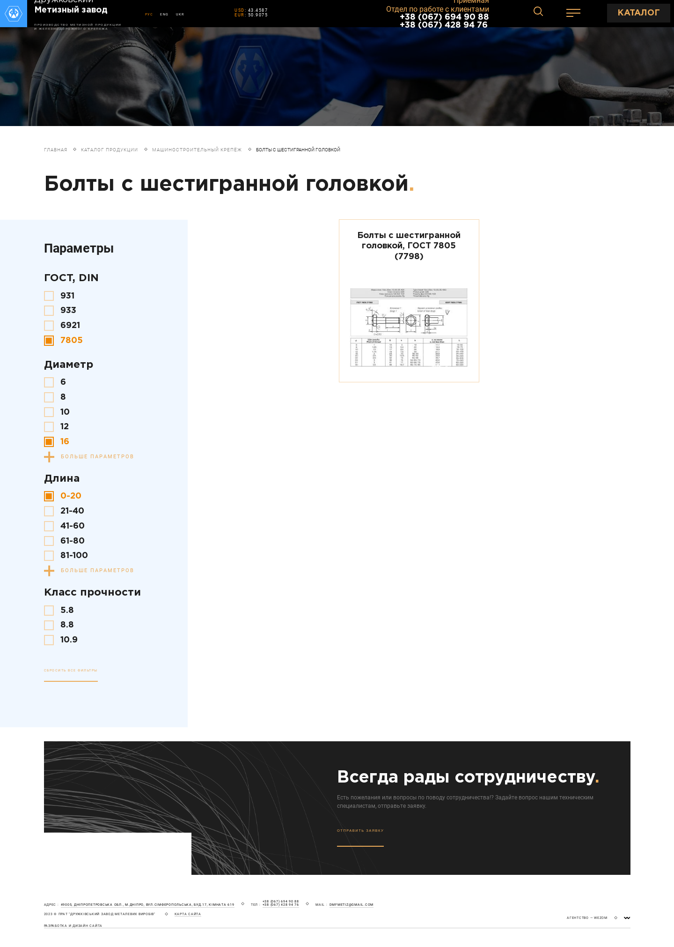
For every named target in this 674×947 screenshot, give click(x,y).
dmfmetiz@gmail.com (352, 905)
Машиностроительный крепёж (197, 149)
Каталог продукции (109, 149)
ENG (164, 14)
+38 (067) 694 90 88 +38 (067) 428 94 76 (444, 21)
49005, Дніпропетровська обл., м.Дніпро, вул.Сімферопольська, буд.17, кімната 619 (147, 905)
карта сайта (188, 914)
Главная (55, 149)
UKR (180, 14)
